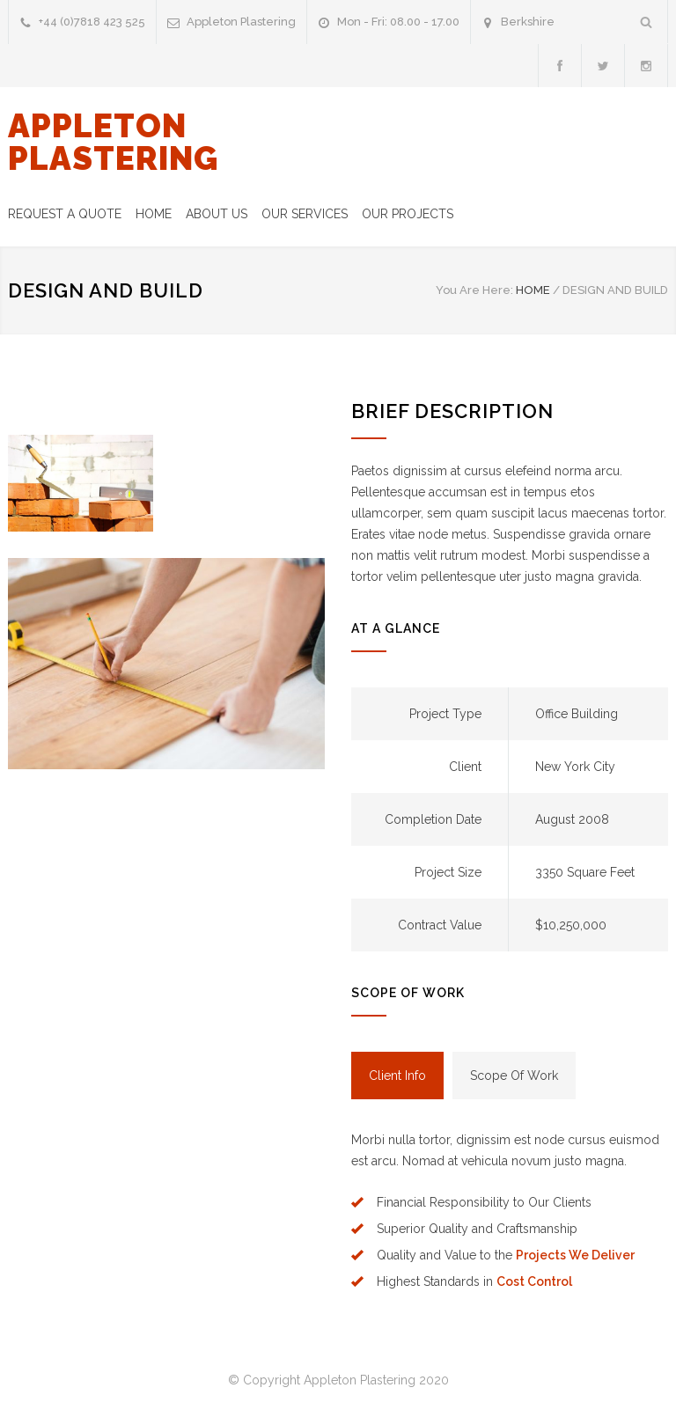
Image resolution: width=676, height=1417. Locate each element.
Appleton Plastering (241, 21)
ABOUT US (216, 214)
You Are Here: (474, 290)
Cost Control (534, 1281)
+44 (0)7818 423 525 (92, 21)
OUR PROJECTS (407, 214)
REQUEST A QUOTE (64, 214)
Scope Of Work (514, 1075)
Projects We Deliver (575, 1255)
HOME (154, 214)
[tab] (397, 1075)
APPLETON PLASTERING (113, 142)
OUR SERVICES (304, 214)
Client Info (397, 1075)
